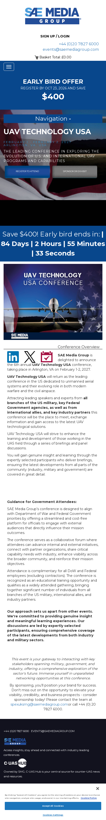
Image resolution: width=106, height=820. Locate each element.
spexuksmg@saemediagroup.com (39, 704)
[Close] (97, 788)
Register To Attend (27, 171)
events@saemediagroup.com (71, 49)
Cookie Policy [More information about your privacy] (89, 798)
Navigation (53, 118)
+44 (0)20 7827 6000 (79, 44)
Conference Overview (79, 347)
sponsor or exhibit (75, 171)
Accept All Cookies (53, 806)
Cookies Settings (53, 815)
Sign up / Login (54, 36)
